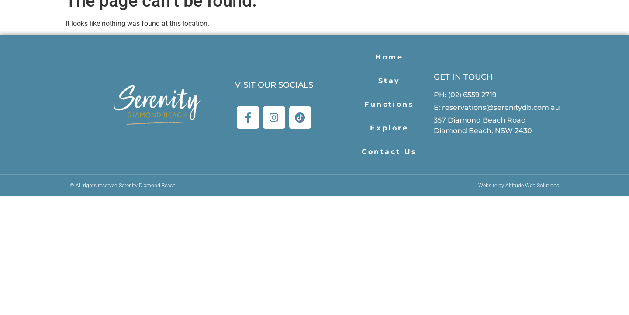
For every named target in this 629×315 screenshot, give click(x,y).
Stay (389, 81)
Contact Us (389, 151)
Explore (389, 128)
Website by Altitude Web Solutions (518, 185)
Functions (389, 104)
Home (389, 57)
